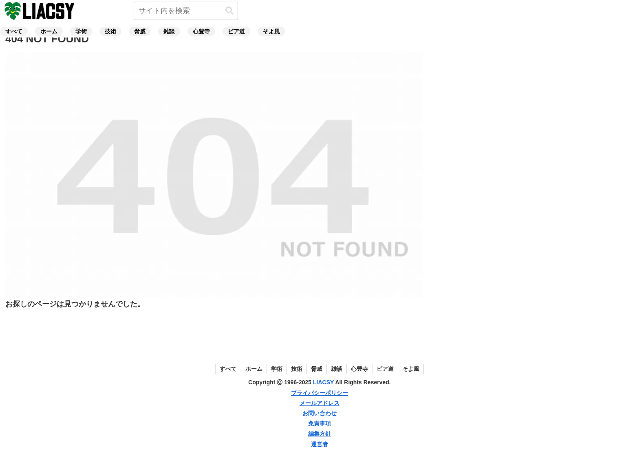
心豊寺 (359, 369)
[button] (229, 10)
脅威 (316, 369)
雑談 (336, 369)
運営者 (319, 444)
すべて (228, 369)
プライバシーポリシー (319, 393)
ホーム (253, 369)
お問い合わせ (319, 413)
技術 (296, 369)
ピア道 (385, 369)
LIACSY (323, 382)
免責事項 (319, 423)
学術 (276, 369)
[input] (186, 11)
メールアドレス (319, 403)
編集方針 (319, 433)
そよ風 (410, 369)
